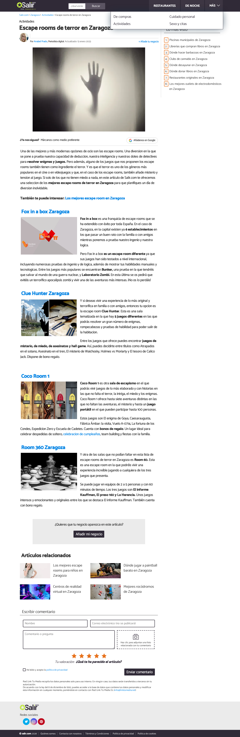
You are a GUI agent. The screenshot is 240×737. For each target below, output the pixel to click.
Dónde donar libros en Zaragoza (189, 71)
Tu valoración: (64, 662)
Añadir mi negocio (89, 534)
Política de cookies (147, 733)
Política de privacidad (123, 733)
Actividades (47, 15)
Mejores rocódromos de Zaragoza (139, 589)
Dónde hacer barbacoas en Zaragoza (192, 52)
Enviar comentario (139, 672)
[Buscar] (103, 6)
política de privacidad (57, 670)
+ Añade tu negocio (149, 42)
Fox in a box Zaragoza (45, 212)
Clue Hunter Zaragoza (45, 293)
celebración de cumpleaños (81, 434)
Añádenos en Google (142, 140)
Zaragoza (29, 9)
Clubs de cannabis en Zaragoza (188, 59)
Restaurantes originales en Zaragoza (191, 77)
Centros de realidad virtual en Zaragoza (67, 589)
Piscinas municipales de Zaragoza (189, 40)
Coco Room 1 (35, 376)
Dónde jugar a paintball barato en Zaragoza (140, 568)
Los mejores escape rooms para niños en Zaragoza (68, 570)
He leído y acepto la (47, 670)
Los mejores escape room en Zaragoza (95, 198)
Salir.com (23, 15)
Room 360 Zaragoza (43, 447)
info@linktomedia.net (124, 690)
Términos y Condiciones (97, 733)
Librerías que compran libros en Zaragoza (194, 46)
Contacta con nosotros (70, 733)
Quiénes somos (48, 733)
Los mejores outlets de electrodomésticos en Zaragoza (195, 86)
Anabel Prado (40, 42)
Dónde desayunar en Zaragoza (188, 65)
